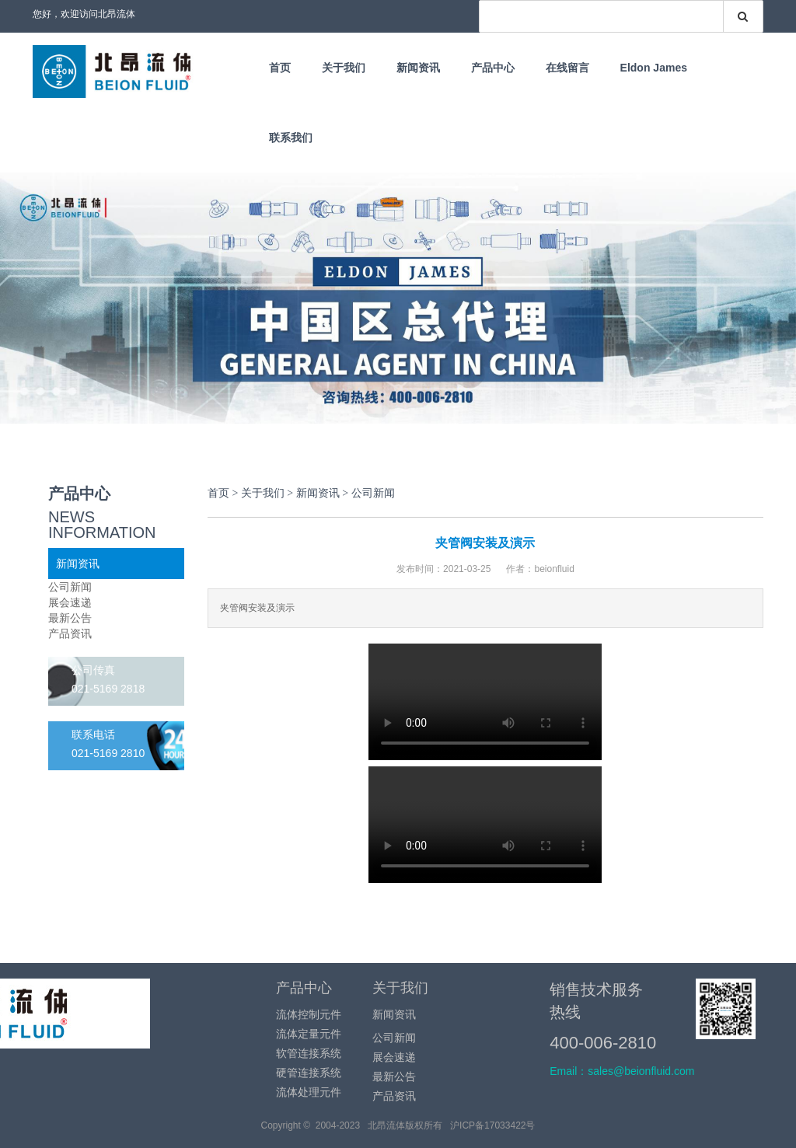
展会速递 (70, 602)
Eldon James (653, 67)
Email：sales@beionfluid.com (622, 1071)
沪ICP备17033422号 (492, 1125)
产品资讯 (70, 633)
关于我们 (343, 67)
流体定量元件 (308, 1034)
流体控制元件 (308, 1014)
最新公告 (70, 618)
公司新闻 (70, 587)
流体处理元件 (308, 1092)
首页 (280, 67)
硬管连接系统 (308, 1072)
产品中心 (493, 67)
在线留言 (567, 67)
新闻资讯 (418, 67)
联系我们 (290, 137)
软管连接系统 (308, 1053)
